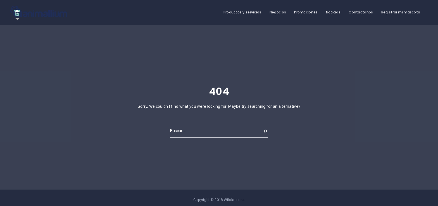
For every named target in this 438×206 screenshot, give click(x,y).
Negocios (278, 12)
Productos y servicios (242, 12)
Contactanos (361, 12)
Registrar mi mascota (400, 12)
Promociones (306, 12)
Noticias (333, 12)
